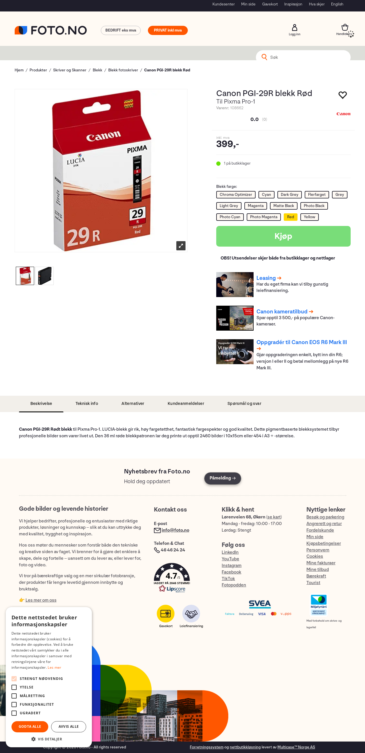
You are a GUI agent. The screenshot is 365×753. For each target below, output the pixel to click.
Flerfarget (317, 194)
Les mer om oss (41, 600)
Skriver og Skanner (69, 70)
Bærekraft (316, 576)
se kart (274, 517)
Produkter (38, 70)
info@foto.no (175, 530)
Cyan (266, 194)
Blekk (97, 70)
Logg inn (294, 27)
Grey (339, 194)
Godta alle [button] (30, 726)
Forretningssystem (206, 747)
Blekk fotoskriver (123, 70)
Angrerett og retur (324, 523)
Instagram (232, 565)
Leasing (266, 278)
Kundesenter (224, 4)
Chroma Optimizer (236, 194)
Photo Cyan (230, 216)
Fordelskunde (320, 530)
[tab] (41, 404)
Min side (248, 4)
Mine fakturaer (320, 563)
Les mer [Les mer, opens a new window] (54, 667)
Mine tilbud (317, 569)
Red (290, 216)
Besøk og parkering (325, 517)
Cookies (314, 556)
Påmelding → (223, 478)
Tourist (313, 583)
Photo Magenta (263, 216)
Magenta (256, 205)
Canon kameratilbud (282, 311)
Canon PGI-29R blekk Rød (167, 70)
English (337, 4)
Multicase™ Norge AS (296, 747)
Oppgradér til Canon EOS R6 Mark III (301, 342)
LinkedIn (230, 552)
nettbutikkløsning (245, 747)
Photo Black (314, 205)
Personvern (317, 550)
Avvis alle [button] (69, 726)
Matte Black (283, 205)
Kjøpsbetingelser (323, 543)
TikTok (228, 579)
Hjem (19, 70)
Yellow (309, 216)
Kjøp (283, 236)
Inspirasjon (293, 4)
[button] (182, 579)
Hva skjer (317, 4)
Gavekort (270, 4)
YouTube (230, 559)
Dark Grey (289, 194)
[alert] (49, 677)
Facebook (231, 572)
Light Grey (229, 205)
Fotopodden (234, 585)
